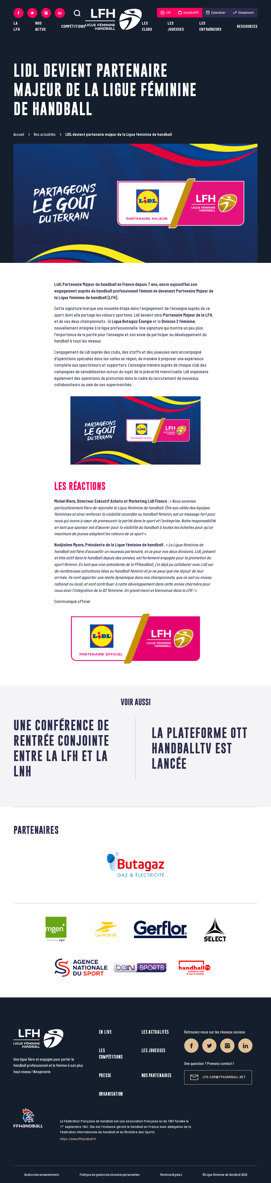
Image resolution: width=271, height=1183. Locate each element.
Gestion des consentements (41, 1175)
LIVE (166, 13)
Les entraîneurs (210, 26)
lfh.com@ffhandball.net (218, 1077)
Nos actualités (45, 134)
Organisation (111, 1093)
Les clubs (147, 26)
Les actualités (155, 1031)
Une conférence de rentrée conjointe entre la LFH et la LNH (61, 748)
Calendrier (215, 13)
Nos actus (40, 26)
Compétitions (73, 26)
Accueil (18, 134)
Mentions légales (171, 1175)
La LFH (16, 26)
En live (105, 1031)
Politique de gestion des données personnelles (109, 1175)
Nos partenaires (157, 1075)
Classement (243, 13)
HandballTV (188, 13)
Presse (105, 1075)
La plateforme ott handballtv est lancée (200, 748)
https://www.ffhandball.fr (78, 1139)
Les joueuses (176, 26)
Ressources (247, 26)
